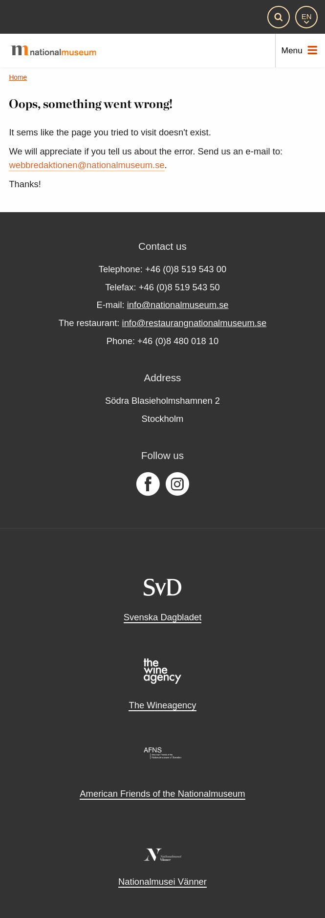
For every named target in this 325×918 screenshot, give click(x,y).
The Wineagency (162, 705)
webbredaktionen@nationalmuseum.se (86, 165)
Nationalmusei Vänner (162, 881)
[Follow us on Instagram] (177, 484)
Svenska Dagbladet (163, 617)
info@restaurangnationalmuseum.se (194, 323)
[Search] (278, 17)
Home (18, 77)
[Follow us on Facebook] (147, 484)
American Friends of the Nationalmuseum (162, 793)
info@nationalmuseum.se (178, 305)
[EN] (306, 17)
